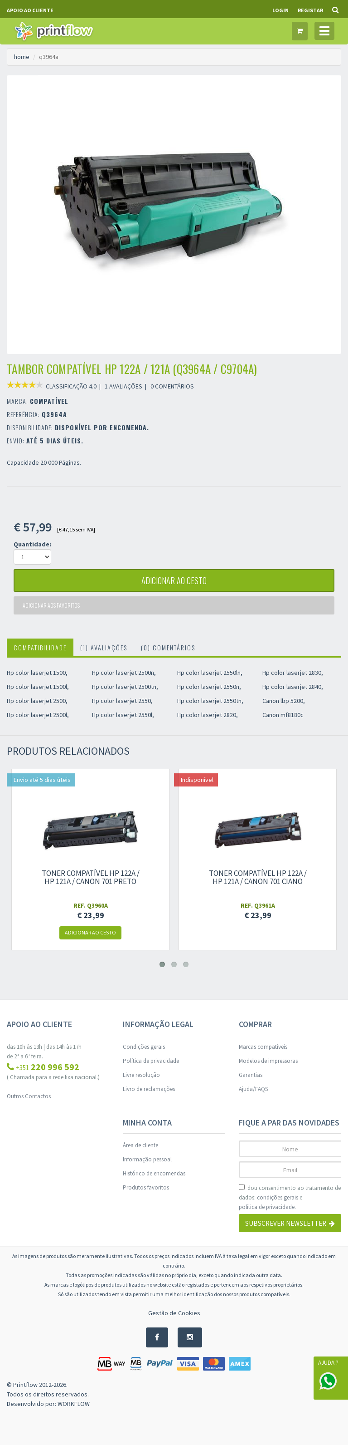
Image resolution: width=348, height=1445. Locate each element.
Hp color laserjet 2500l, (38, 715)
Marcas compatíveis (263, 1047)
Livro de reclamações (149, 1089)
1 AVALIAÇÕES (123, 386)
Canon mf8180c (283, 715)
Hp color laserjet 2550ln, (209, 672)
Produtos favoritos (146, 1187)
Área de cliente (140, 1145)
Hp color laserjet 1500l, (38, 687)
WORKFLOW (74, 1404)
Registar (310, 10)
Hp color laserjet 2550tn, (210, 701)
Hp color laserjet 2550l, (123, 715)
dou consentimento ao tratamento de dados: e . (290, 1198)
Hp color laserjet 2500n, (124, 672)
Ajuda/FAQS (253, 1089)
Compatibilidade (40, 647)
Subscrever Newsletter (290, 1223)
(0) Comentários (168, 647)
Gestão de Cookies (174, 1313)
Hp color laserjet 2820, (207, 715)
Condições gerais (144, 1047)
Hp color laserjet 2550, (122, 701)
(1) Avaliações (103, 647)
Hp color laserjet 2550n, (209, 687)
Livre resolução (141, 1075)
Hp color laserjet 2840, (292, 687)
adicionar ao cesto (174, 580)
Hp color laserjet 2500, (37, 701)
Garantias (250, 1075)
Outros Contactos (29, 1096)
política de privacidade (267, 1207)
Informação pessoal (147, 1159)
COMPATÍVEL (49, 401)
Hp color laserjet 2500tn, (125, 687)
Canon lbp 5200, (283, 701)
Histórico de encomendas (154, 1173)
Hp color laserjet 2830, (292, 672)
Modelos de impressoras (268, 1061)
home (21, 57)
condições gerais (277, 1197)
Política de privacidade (151, 1061)
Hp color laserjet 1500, (37, 672)
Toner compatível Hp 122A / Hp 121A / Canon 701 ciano (258, 877)
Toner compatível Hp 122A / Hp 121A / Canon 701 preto (91, 877)
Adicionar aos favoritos (51, 605)
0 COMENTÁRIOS (172, 386)
